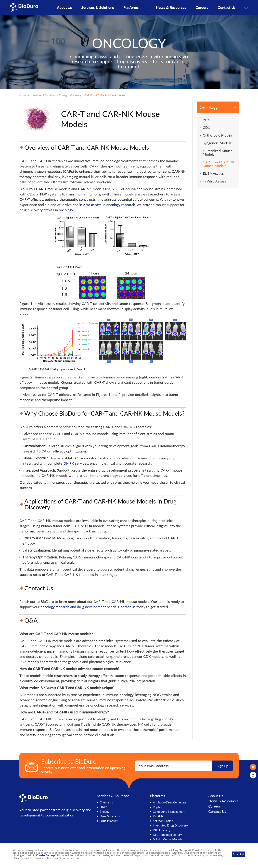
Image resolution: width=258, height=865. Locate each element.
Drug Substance (110, 816)
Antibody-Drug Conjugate (169, 802)
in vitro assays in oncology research (107, 204)
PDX (88, 526)
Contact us (126, 607)
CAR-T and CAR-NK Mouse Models (104, 95)
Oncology (75, 95)
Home (24, 95)
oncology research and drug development (73, 607)
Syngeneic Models (217, 143)
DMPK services (75, 463)
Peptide (158, 807)
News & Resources (171, 7)
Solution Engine (163, 821)
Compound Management (169, 811)
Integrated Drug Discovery (170, 825)
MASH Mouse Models (167, 839)
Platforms (131, 7)
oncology (66, 210)
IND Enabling (161, 830)
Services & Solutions (97, 7)
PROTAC (158, 816)
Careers (202, 7)
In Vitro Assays (214, 181)
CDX (76, 526)
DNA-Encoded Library (167, 834)
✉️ (253, 766)
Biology (63, 95)
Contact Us (226, 7)
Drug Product (108, 821)
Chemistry (106, 802)
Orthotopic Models (218, 135)
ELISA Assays (213, 173)
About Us (64, 7)
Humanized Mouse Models (217, 152)
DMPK (104, 807)
